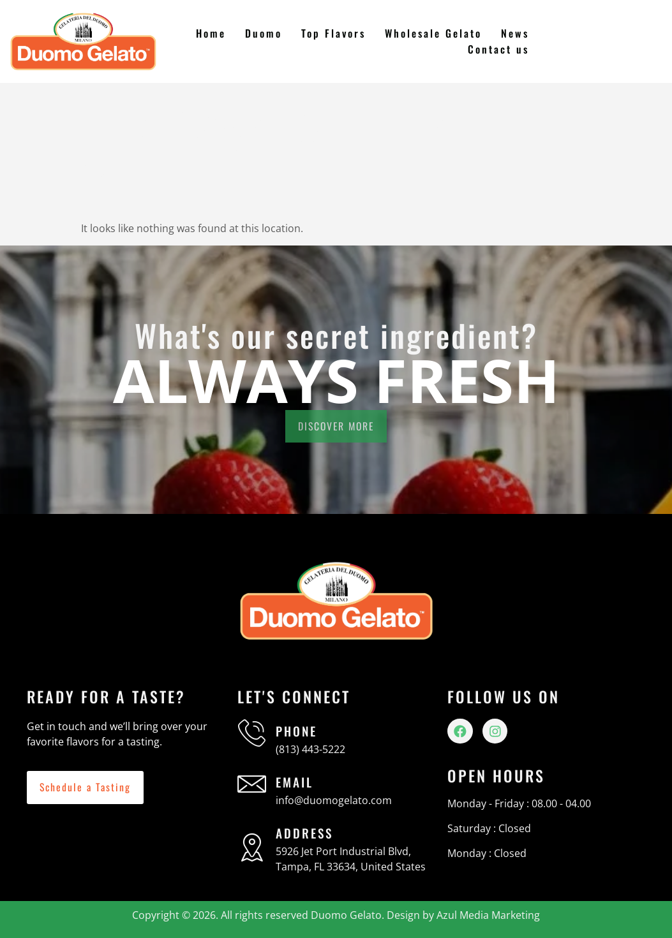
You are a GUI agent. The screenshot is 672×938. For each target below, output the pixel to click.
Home (212, 33)
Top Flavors (334, 33)
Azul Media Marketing (488, 915)
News (515, 33)
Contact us (498, 49)
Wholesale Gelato (433, 33)
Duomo (264, 33)
